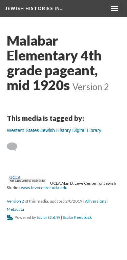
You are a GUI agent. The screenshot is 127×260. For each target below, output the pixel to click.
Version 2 (15, 201)
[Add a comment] (15, 146)
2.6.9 (54, 217)
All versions (95, 201)
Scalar (42, 217)
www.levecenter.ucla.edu (44, 187)
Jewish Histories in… (34, 8)
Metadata (15, 209)
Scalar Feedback (77, 217)
